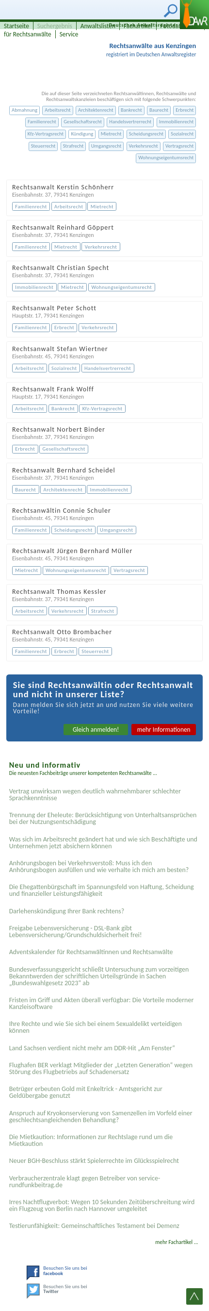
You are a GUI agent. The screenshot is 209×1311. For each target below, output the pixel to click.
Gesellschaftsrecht (83, 121)
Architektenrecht (95, 110)
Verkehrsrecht (143, 146)
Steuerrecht (43, 146)
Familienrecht (42, 121)
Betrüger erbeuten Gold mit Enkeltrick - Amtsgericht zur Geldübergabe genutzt (85, 1092)
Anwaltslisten (97, 26)
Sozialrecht (182, 134)
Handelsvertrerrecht (130, 121)
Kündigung (82, 134)
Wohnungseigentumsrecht (165, 157)
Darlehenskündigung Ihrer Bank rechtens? (67, 911)
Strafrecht (73, 146)
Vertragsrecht (179, 146)
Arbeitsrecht (57, 110)
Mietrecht (111, 134)
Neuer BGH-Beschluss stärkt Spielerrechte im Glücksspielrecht (94, 1161)
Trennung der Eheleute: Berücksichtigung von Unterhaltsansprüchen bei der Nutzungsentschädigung (103, 818)
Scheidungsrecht (146, 134)
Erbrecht (184, 110)
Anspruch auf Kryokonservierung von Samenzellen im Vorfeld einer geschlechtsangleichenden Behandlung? (101, 1116)
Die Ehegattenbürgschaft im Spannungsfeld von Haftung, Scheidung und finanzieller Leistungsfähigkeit (101, 890)
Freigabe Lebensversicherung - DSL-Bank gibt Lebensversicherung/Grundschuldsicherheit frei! (75, 931)
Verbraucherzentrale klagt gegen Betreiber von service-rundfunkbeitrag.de (85, 1181)
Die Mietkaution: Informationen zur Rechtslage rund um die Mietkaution (91, 1140)
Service (69, 34)
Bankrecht (131, 110)
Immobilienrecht (176, 121)
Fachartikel (138, 26)
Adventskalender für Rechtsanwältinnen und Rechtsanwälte (91, 952)
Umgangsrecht (106, 146)
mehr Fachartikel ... (176, 1242)
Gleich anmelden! (96, 729)
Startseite (16, 26)
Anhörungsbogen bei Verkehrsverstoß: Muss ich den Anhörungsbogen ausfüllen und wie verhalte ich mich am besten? (99, 866)
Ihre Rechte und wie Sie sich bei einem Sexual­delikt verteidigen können (95, 1027)
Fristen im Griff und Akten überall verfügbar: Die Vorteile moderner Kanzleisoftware (101, 1003)
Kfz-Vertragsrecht (46, 134)
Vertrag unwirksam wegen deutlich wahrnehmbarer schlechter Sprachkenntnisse (95, 794)
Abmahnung (24, 110)
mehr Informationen (164, 729)
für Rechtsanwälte (27, 34)
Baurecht (158, 110)
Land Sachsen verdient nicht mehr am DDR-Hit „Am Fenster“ (92, 1048)
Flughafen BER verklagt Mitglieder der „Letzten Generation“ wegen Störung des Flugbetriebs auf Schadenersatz (101, 1068)
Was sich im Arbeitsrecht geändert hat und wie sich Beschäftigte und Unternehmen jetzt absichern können (103, 842)
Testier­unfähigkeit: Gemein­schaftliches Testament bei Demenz (94, 1226)
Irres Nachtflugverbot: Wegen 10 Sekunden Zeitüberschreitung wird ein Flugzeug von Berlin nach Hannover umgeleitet (102, 1205)
